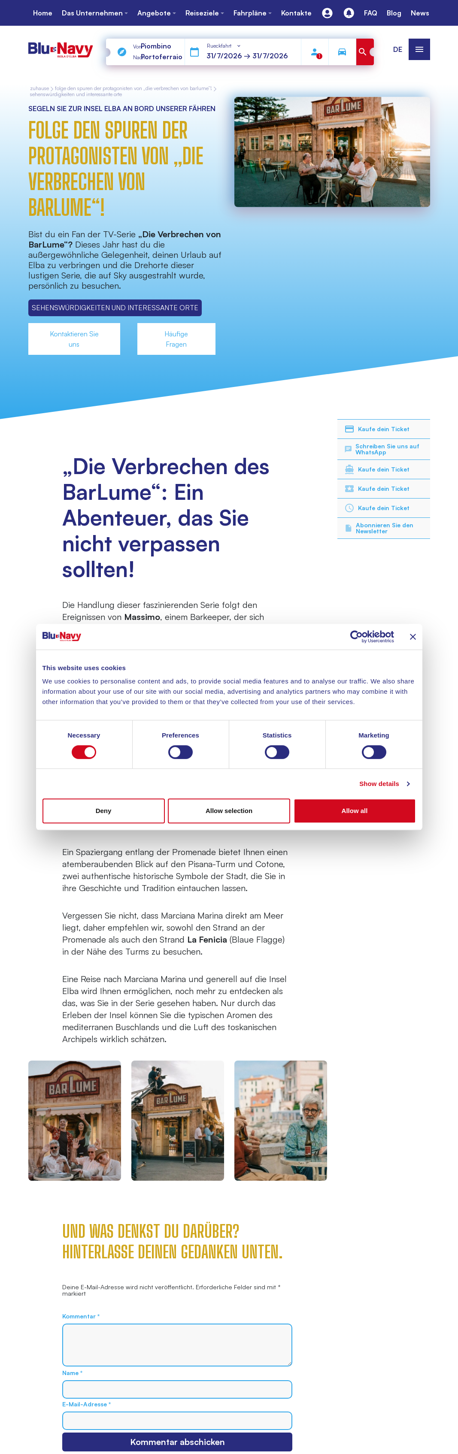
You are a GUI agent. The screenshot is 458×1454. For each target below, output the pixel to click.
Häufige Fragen (176, 338)
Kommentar (81, 1316)
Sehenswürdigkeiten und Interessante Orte (76, 94)
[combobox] (224, 46)
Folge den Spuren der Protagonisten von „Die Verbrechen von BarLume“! (133, 88)
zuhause (39, 88)
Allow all (355, 810)
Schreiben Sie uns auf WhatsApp (382, 449)
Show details (379, 783)
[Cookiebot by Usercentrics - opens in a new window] (356, 636)
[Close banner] (413, 637)
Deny (104, 810)
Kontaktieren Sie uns (74, 338)
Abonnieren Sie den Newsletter (379, 528)
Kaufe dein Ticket (376, 429)
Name (72, 1373)
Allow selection (229, 810)
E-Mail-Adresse (86, 1404)
